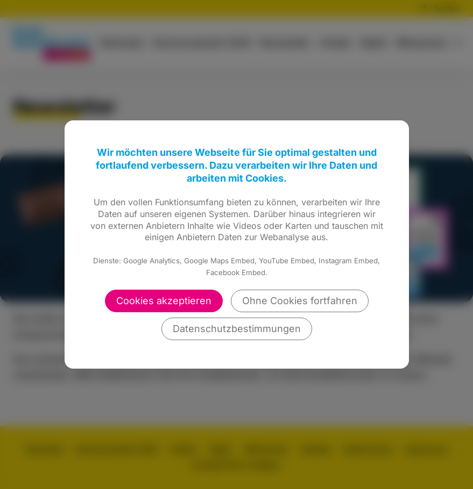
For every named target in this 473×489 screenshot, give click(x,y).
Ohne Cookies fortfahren (299, 300)
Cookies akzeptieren (163, 300)
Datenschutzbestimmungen (237, 328)
